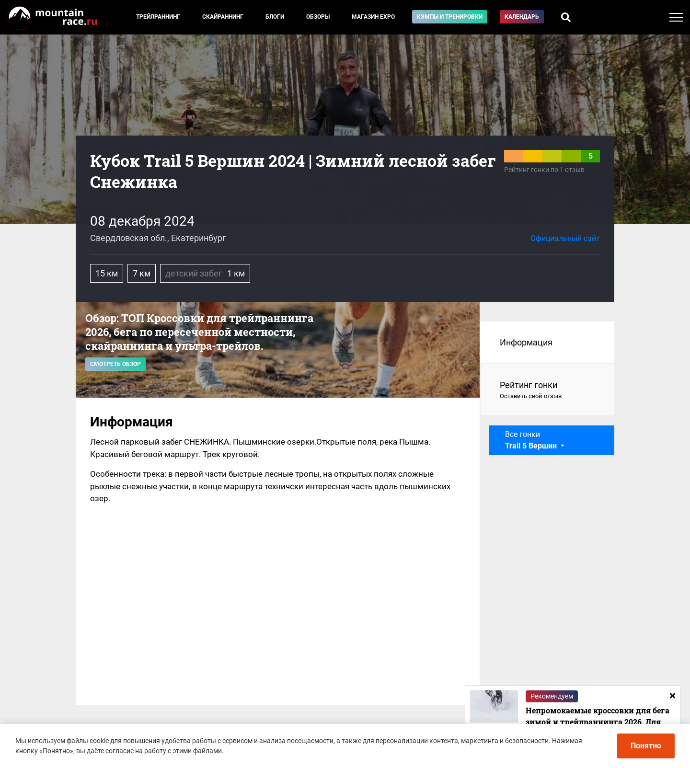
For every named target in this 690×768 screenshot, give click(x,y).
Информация (526, 342)
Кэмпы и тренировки (450, 16)
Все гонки (532, 440)
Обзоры (318, 16)
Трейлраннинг (158, 16)
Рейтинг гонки (547, 390)
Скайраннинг (222, 16)
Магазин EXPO (373, 16)
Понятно (646, 745)
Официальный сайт (565, 238)
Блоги (274, 16)
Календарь (522, 16)
